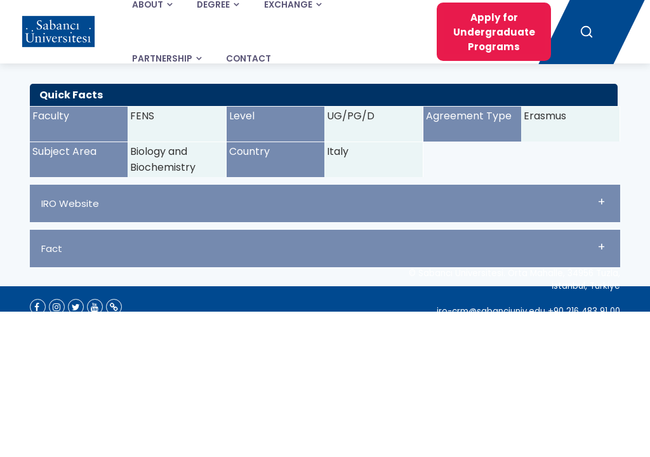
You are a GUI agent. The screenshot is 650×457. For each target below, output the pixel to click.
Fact (323, 247)
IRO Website (323, 202)
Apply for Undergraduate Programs (494, 32)
